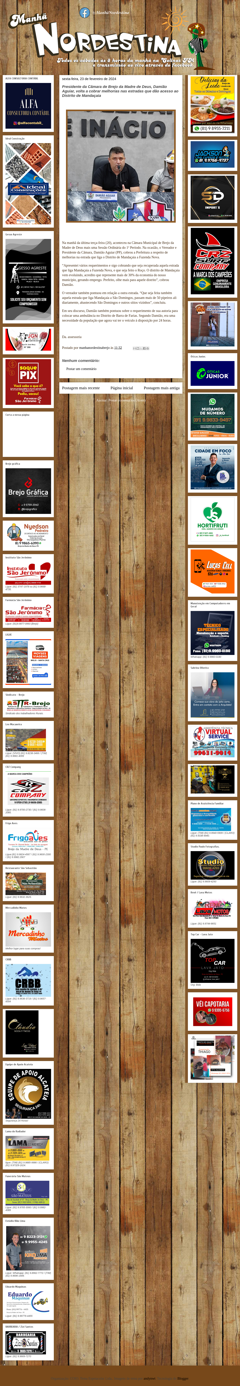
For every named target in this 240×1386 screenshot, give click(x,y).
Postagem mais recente (81, 388)
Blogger (182, 1378)
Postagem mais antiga (162, 388)
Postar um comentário (81, 369)
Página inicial (122, 388)
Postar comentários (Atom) (127, 400)
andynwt (149, 1378)
